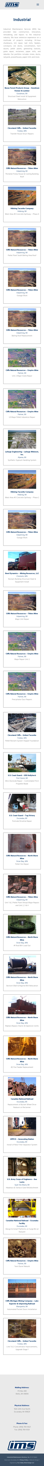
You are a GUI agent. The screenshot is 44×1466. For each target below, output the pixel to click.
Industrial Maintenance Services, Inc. (18, 1457)
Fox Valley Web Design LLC (25, 1463)
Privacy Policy (24, 1460)
